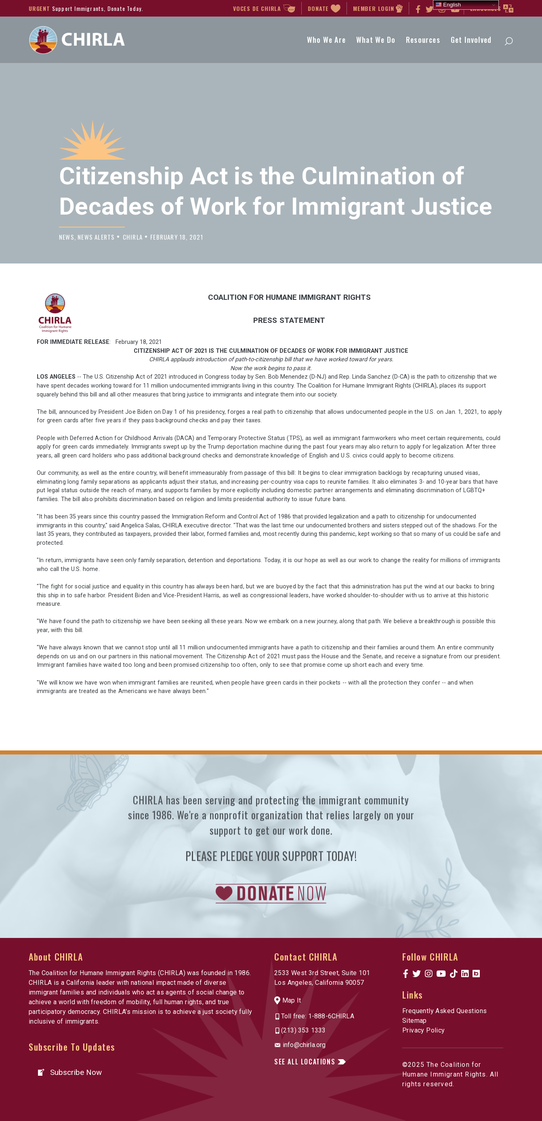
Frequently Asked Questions (444, 1011)
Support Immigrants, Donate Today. (97, 8)
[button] (69, 1072)
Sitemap (414, 1020)
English (448, 5)
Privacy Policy (423, 1030)
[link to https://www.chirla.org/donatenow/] (271, 923)
